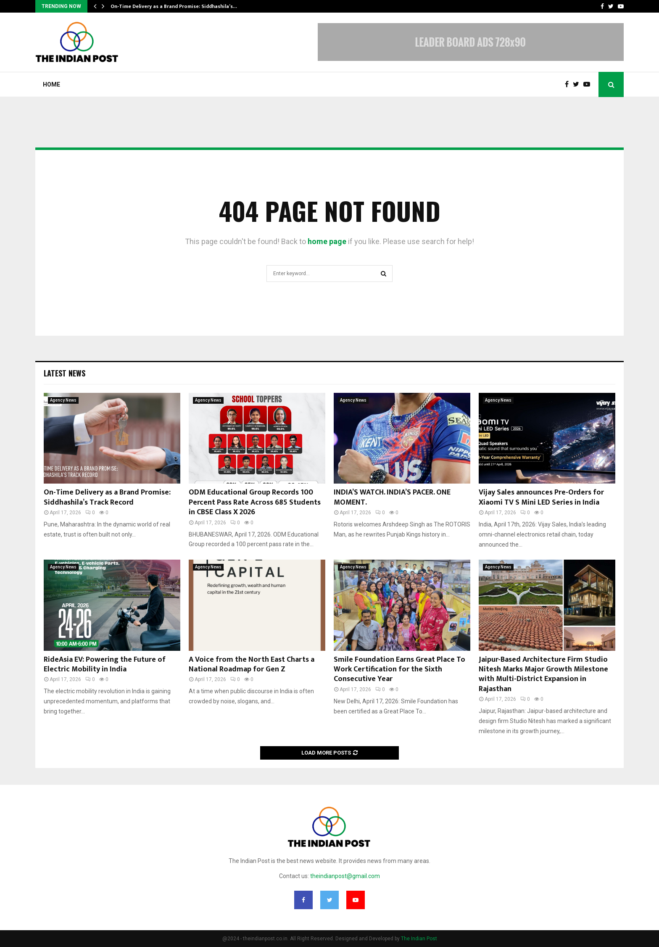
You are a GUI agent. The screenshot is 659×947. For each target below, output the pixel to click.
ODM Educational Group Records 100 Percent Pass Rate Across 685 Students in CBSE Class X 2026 (255, 502)
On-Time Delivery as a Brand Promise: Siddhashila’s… (174, 6)
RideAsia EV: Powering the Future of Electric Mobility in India (105, 664)
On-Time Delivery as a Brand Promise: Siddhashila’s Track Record (107, 497)
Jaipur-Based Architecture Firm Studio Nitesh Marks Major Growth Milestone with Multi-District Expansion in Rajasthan (543, 674)
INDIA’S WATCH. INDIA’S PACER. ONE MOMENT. (392, 497)
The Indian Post (419, 939)
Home (51, 84)
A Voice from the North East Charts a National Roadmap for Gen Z (251, 664)
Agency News (63, 400)
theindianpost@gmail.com (345, 876)
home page (327, 241)
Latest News (64, 373)
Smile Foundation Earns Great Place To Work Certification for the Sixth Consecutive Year (399, 669)
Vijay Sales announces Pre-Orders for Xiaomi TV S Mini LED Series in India (541, 497)
